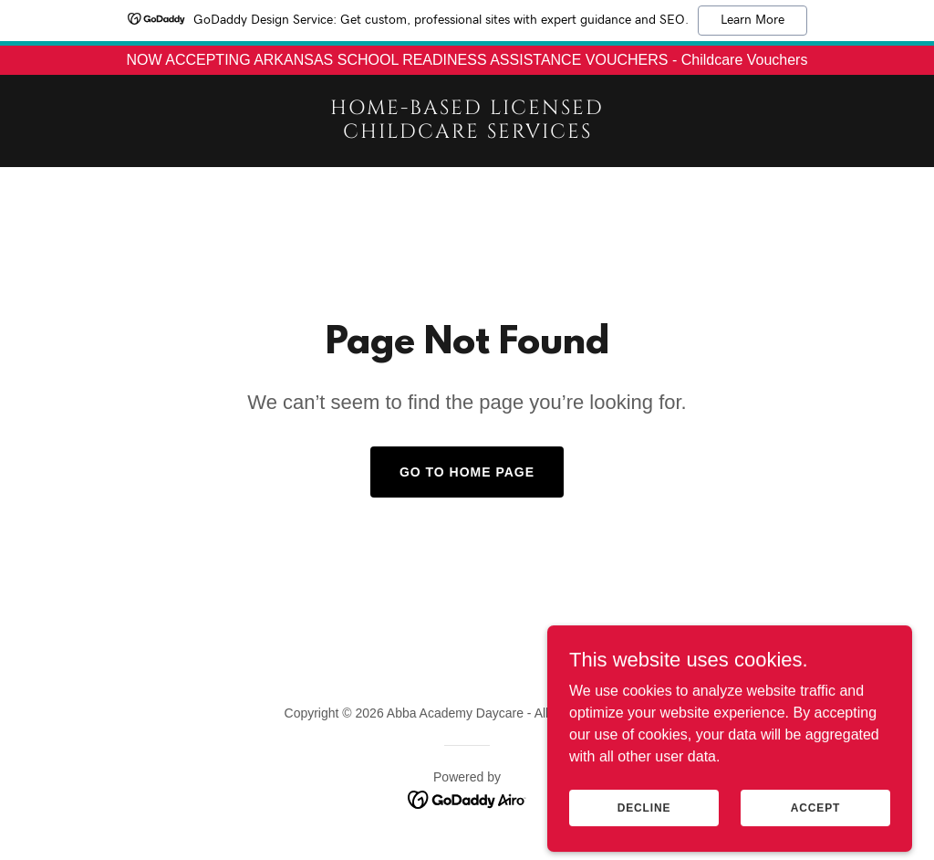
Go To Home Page (467, 472)
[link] (467, 133)
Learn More (752, 20)
